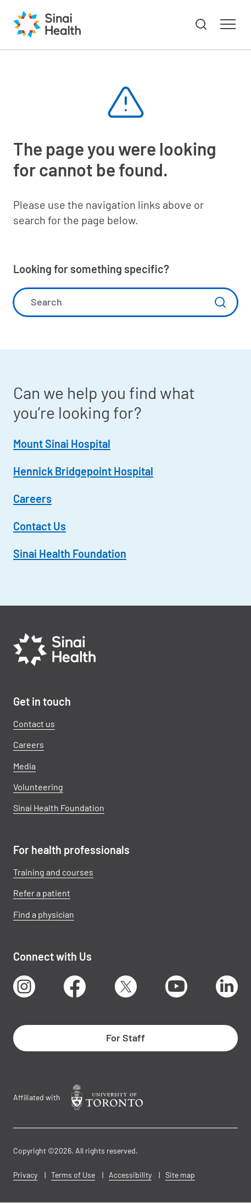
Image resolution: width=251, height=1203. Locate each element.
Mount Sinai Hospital (61, 443)
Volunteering (38, 786)
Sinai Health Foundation (69, 553)
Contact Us (39, 526)
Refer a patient (41, 893)
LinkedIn (227, 986)
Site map (180, 1174)
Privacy (25, 1174)
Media (24, 766)
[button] (201, 25)
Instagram (24, 986)
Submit (220, 302)
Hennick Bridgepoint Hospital (83, 471)
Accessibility (130, 1174)
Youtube (176, 986)
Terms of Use (73, 1174)
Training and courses (53, 872)
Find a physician (43, 914)
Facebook (75, 986)
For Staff (125, 1038)
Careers (32, 498)
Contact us (34, 723)
